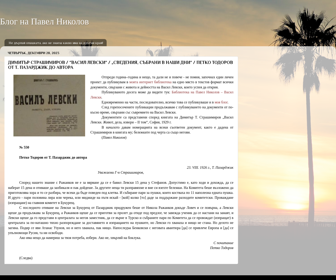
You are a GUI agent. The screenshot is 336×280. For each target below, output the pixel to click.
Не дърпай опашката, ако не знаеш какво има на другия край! (56, 43)
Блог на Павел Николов (44, 21)
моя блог (221, 102)
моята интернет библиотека (150, 82)
